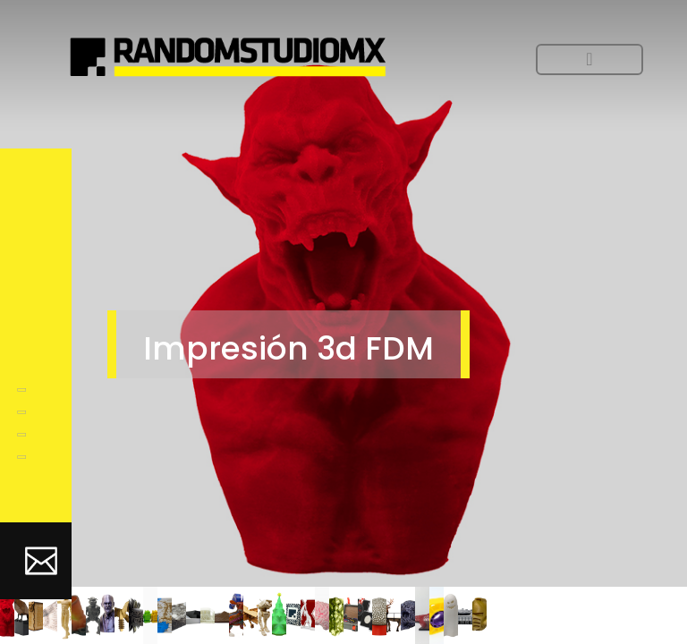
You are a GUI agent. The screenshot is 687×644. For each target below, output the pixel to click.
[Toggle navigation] (589, 59)
